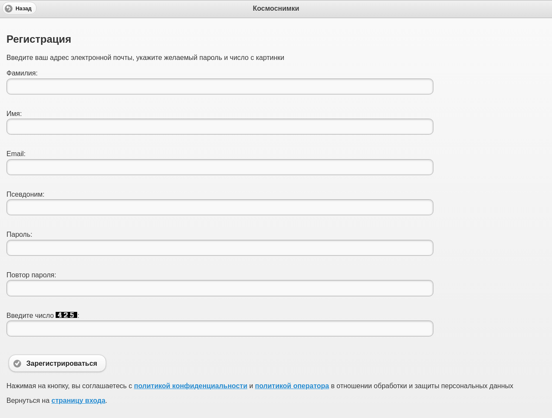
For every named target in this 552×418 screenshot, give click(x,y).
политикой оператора (292, 386)
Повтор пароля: (31, 275)
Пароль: (19, 234)
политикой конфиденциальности (191, 386)
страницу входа (78, 400)
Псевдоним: (25, 194)
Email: (15, 153)
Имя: (14, 113)
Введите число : (42, 315)
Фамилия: (22, 73)
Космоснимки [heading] (276, 8)
